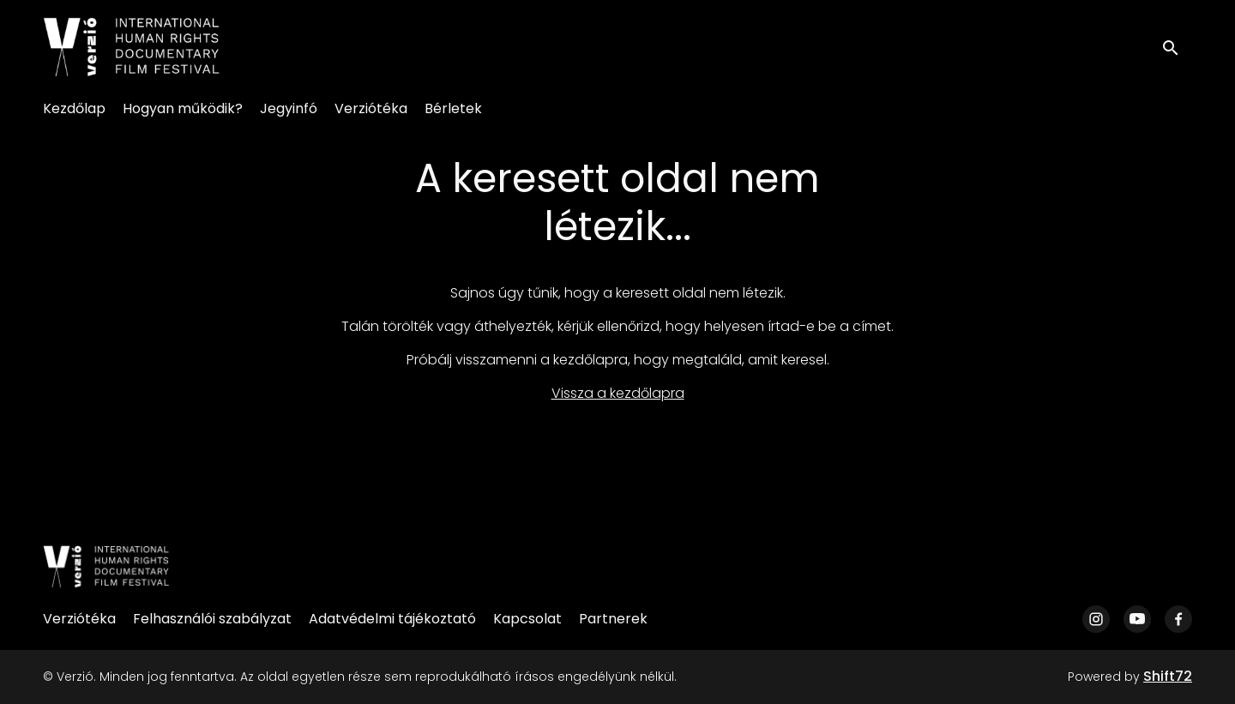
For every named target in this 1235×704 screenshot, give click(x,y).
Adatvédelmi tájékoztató (392, 619)
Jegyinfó (288, 108)
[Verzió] (106, 566)
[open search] (1176, 46)
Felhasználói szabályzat (212, 619)
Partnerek (613, 619)
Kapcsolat (527, 619)
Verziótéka (370, 108)
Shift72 (1167, 676)
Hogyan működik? (183, 108)
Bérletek (453, 108)
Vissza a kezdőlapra (617, 393)
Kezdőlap (74, 108)
